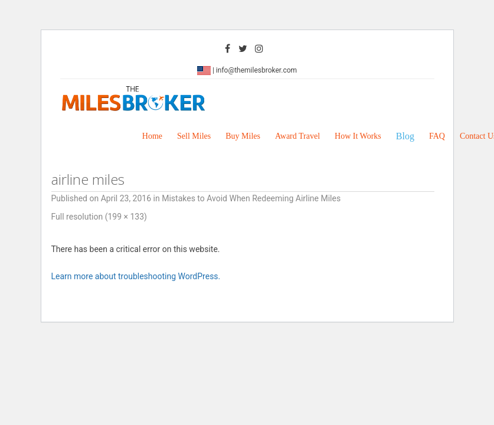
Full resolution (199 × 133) (99, 216)
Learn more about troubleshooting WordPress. (136, 276)
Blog (405, 136)
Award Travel (297, 136)
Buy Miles (242, 136)
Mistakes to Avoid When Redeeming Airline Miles (251, 198)
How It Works (358, 136)
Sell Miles (194, 136)
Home (152, 136)
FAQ (437, 136)
